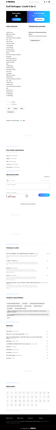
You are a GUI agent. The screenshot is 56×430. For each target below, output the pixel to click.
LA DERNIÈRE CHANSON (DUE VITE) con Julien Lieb (18, 343)
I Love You (8, 164)
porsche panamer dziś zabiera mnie (37, 303)
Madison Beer (15, 331)
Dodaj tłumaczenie (35, 40)
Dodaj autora (10, 111)
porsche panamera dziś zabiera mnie (14, 305)
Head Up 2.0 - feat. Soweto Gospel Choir (15, 334)
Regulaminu (23, 421)
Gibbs (17, 260)
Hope (7, 161)
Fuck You (8, 155)
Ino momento (9, 308)
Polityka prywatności (28, 421)
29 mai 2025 (24, 303)
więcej (8, 317)
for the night (9, 352)
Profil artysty (39, 19)
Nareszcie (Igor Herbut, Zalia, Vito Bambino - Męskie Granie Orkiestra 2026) (23, 282)
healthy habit (9, 349)
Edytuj (15, 108)
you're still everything (11, 355)
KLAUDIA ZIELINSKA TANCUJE (13, 303)
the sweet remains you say (20, 308)
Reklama (41, 418)
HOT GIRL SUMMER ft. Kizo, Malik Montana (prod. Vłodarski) (20, 253)
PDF (9, 108)
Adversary (8, 346)
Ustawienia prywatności (36, 421)
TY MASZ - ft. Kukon (11, 260)
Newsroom (30, 418)
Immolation (13, 346)
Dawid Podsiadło (13, 275)
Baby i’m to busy (28, 305)
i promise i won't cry (38, 305)
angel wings (9, 341)
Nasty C (27, 334)
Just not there (9, 167)
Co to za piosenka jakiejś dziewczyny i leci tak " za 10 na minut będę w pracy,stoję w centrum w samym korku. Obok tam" (27, 315)
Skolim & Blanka (14, 268)
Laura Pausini (34, 343)
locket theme (9, 331)
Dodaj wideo (16, 19)
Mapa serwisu (20, 418)
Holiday (7, 158)
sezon (7, 275)
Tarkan (13, 358)
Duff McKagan (14, 155)
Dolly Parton (13, 338)
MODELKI (36, 253)
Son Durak (8, 358)
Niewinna (8, 268)
